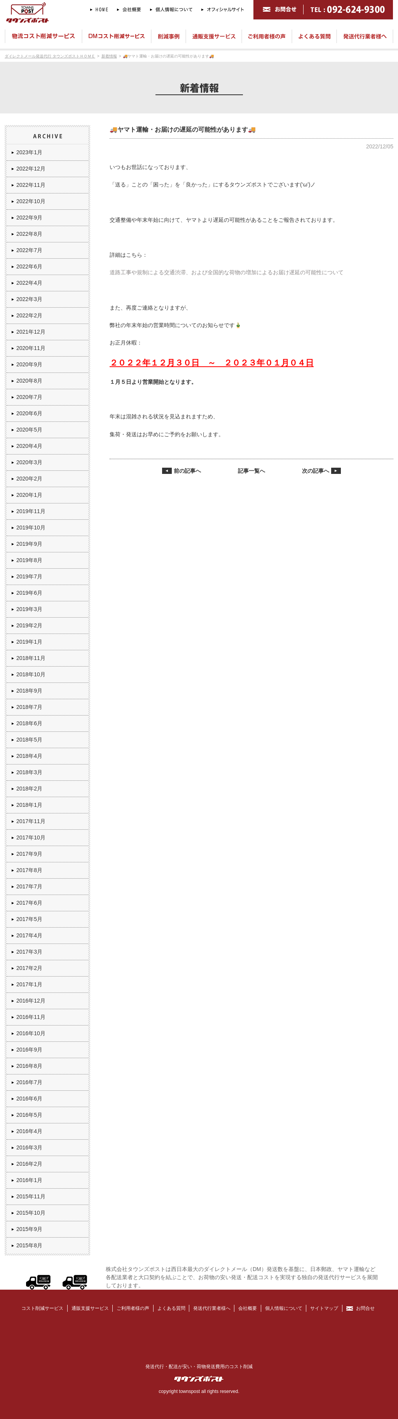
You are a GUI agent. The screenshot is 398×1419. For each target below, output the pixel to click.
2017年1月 (29, 984)
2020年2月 (29, 478)
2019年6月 (29, 593)
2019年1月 (29, 642)
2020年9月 (29, 364)
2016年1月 (29, 1180)
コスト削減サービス (42, 1308)
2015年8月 (29, 1245)
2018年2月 (29, 788)
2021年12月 (30, 332)
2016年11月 (30, 1017)
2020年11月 (30, 348)
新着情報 (109, 56)
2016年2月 (29, 1164)
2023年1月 (29, 152)
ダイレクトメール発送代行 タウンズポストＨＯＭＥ (50, 56)
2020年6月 (29, 413)
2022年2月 (29, 315)
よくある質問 (171, 1308)
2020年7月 (29, 397)
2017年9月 (29, 854)
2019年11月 (30, 511)
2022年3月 (29, 299)
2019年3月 (29, 609)
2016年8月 (29, 1066)
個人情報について (283, 1308)
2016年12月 (30, 1001)
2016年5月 (29, 1115)
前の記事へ (187, 471)
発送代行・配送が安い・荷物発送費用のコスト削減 (199, 1366)
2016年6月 (29, 1098)
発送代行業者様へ (211, 1308)
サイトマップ (324, 1308)
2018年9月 (29, 691)
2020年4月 (29, 446)
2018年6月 (29, 723)
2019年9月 (29, 544)
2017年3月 (29, 952)
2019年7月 (29, 576)
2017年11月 (30, 821)
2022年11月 (30, 185)
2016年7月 (29, 1082)
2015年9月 (29, 1229)
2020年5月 (29, 430)
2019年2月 (29, 625)
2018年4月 (29, 756)
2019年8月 (29, 560)
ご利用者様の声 (133, 1308)
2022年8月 (29, 234)
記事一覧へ (251, 471)
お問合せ (365, 1308)
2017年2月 (29, 968)
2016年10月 (30, 1033)
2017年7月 (29, 886)
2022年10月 (30, 201)
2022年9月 (29, 217)
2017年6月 (29, 903)
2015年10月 (30, 1213)
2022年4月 (29, 283)
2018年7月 (29, 707)
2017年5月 (29, 919)
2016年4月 (29, 1131)
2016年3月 (29, 1147)
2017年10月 (30, 837)
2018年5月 (29, 739)
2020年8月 (29, 381)
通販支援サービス (90, 1308)
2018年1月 (29, 805)
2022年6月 (29, 266)
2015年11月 (30, 1196)
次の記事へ (315, 471)
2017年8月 (29, 870)
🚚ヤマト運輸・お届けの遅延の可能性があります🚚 (168, 56)
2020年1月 (29, 495)
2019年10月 (30, 527)
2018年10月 (30, 674)
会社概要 (247, 1308)
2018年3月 (29, 772)
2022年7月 (29, 250)
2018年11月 (30, 658)
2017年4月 (29, 935)
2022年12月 (30, 168)
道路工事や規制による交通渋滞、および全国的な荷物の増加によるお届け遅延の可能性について (227, 272)
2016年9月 (29, 1049)
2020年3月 (29, 462)
